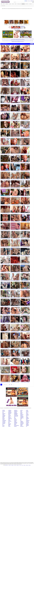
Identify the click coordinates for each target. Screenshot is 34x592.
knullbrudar (3, 413)
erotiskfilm (9, 415)
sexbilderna (9, 410)
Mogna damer (19, 41)
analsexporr (21, 414)
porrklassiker (27, 420)
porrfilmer (27, 414)
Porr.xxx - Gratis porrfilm (17, 29)
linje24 (9, 425)
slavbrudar (27, 418)
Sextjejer (14, 39)
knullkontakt (15, 414)
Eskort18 (20, 39)
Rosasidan (16, 39)
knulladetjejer (16, 413)
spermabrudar (4, 420)
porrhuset (15, 419)
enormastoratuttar (16, 425)
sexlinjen (27, 423)
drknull (9, 414)
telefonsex (9, 413)
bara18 (15, 424)
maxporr (9, 426)
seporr (9, 419)
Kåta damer (22, 41)
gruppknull (15, 412)
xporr (26, 412)
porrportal (15, 420)
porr (20, 419)
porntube (3, 423)
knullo (21, 418)
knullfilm (9, 424)
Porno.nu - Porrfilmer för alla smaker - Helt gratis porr (17, 28)
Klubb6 (18, 39)
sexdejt (15, 421)
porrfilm (27, 410)
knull (3, 412)
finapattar (15, 426)
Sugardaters (13, 41)
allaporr (21, 413)
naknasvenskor (16, 415)
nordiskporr (3, 415)
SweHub (3, 410)
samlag (3, 419)
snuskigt (21, 412)
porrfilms (21, 410)
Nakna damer (16, 41)
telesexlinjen (10, 412)
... (7, 384)
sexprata (15, 423)
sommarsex (9, 421)
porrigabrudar (10, 418)
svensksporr (21, 423)
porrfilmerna (21, 426)
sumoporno (3, 421)
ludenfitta (27, 421)
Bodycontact (23, 39)
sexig (26, 419)
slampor (9, 420)
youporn (27, 413)
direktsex (21, 415)
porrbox (3, 426)
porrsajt (3, 425)
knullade (21, 424)
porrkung (27, 415)
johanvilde (9, 423)
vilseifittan (27, 425)
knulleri (3, 414)
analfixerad (15, 410)
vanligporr (21, 421)
